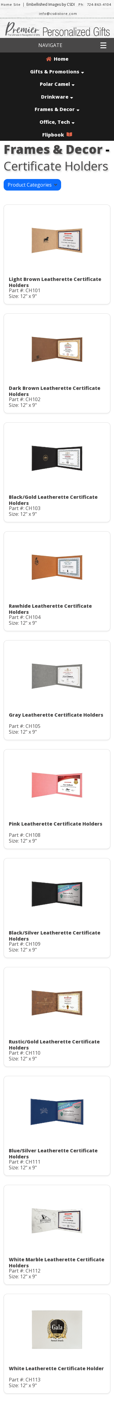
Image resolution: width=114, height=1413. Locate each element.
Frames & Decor (57, 109)
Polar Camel (57, 84)
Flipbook (57, 134)
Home (57, 59)
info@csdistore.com (58, 13)
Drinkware (57, 96)
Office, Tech (57, 122)
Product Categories (32, 184)
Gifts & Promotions (57, 71)
